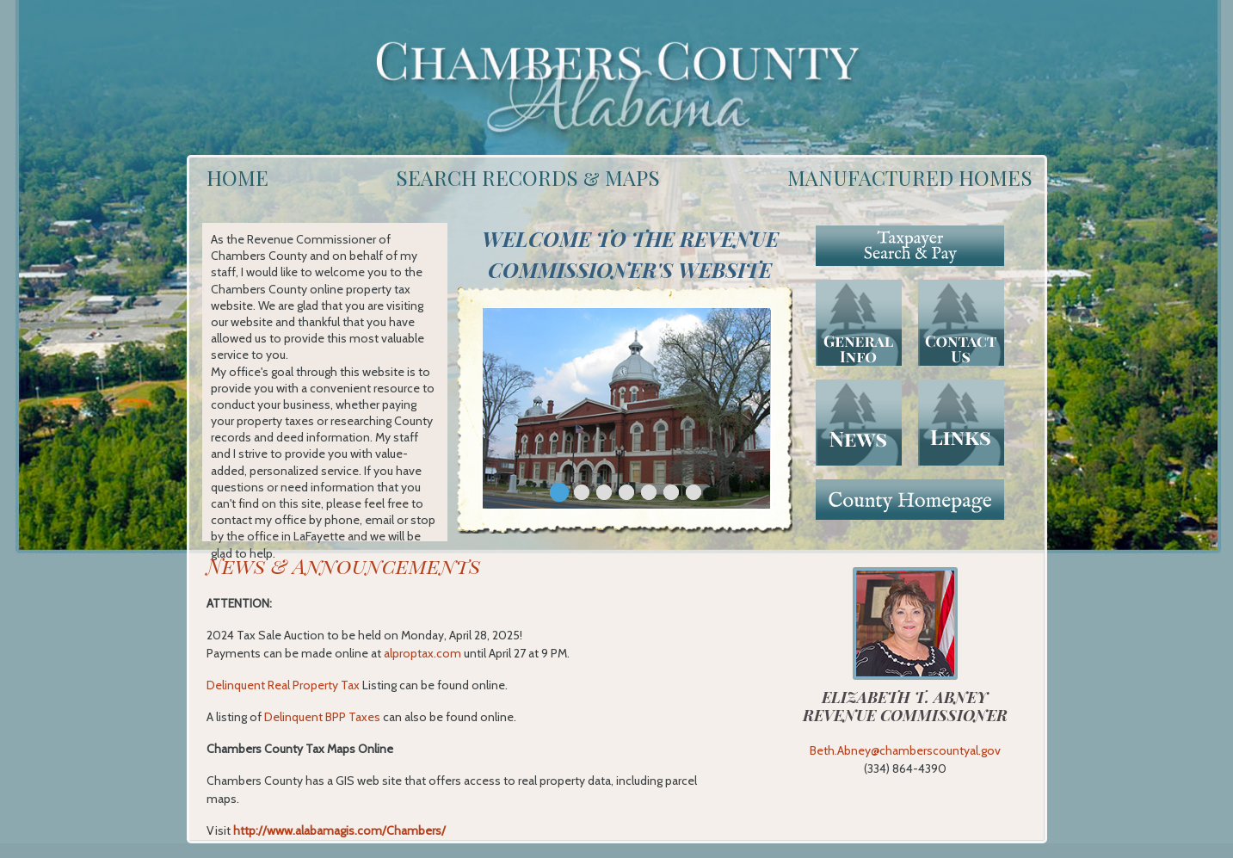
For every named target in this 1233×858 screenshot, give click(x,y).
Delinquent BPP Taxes (322, 717)
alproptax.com (422, 653)
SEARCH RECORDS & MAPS (528, 177)
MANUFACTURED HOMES (910, 177)
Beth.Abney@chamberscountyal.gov (905, 750)
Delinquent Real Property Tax (283, 685)
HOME (237, 177)
